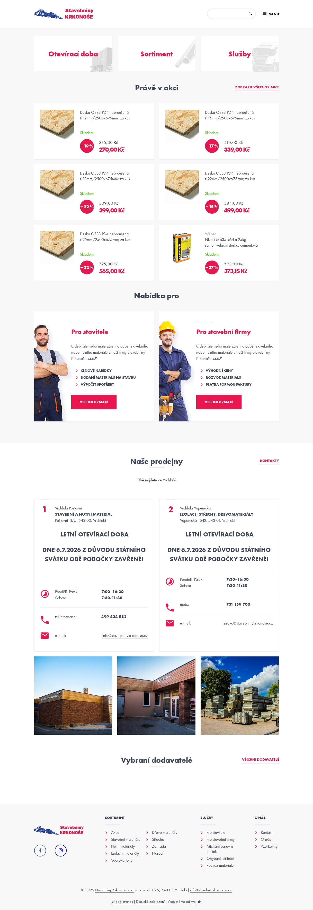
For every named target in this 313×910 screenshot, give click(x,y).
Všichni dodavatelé (260, 759)
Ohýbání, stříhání (220, 858)
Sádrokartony (121, 860)
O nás (266, 839)
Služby (239, 53)
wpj (193, 901)
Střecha (158, 839)
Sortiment (156, 53)
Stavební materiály (125, 839)
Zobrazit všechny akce (257, 87)
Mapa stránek (122, 901)
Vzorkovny (269, 846)
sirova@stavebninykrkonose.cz (248, 623)
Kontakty (269, 460)
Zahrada (159, 846)
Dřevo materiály (164, 832)
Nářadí (157, 853)
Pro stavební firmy (221, 839)
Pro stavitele (216, 832)
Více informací (94, 402)
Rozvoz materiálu (220, 865)
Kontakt (266, 832)
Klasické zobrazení (150, 901)
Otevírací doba (73, 53)
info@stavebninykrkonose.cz (125, 635)
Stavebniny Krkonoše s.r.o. (114, 889)
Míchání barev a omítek (220, 849)
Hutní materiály (123, 846)
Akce (115, 832)
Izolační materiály (125, 853)
